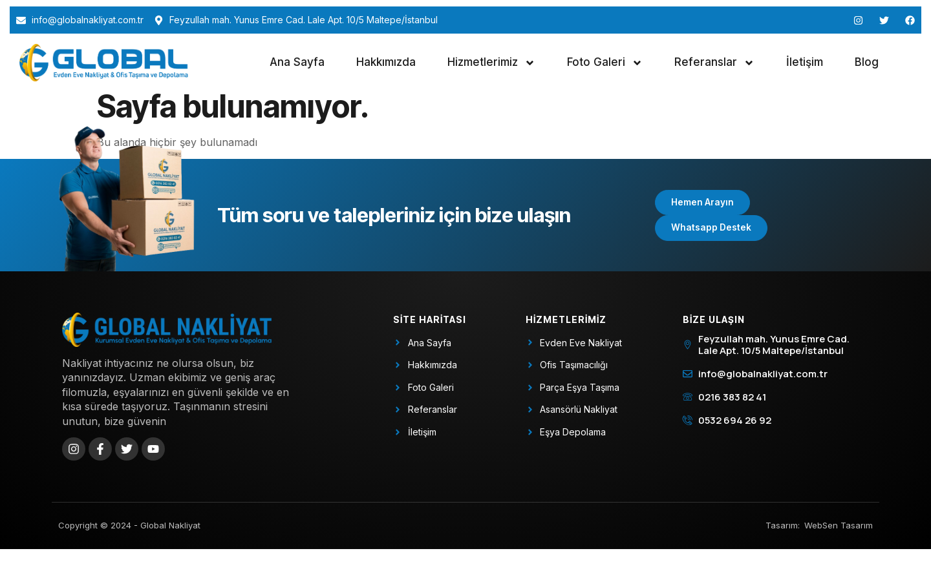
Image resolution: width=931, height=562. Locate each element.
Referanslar (714, 63)
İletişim (804, 62)
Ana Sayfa (297, 62)
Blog (867, 62)
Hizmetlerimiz (491, 63)
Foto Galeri (605, 63)
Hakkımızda (386, 62)
